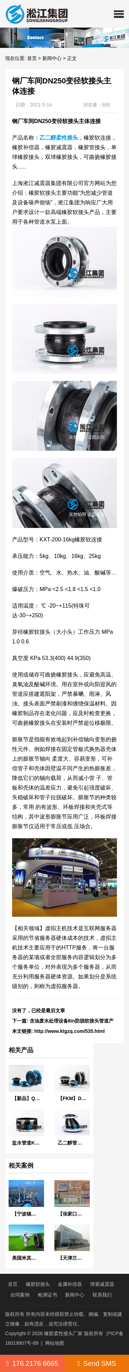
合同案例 (20, 1295)
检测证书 (47, 1295)
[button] (119, 13)
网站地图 (54, 1343)
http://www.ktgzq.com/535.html (69, 1031)
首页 (32, 58)
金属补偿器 (70, 1284)
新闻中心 (52, 58)
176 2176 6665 (32, 1363)
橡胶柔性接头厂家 (63, 1333)
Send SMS (96, 1363)
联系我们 (102, 1295)
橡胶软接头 (38, 1284)
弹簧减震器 (102, 1284)
